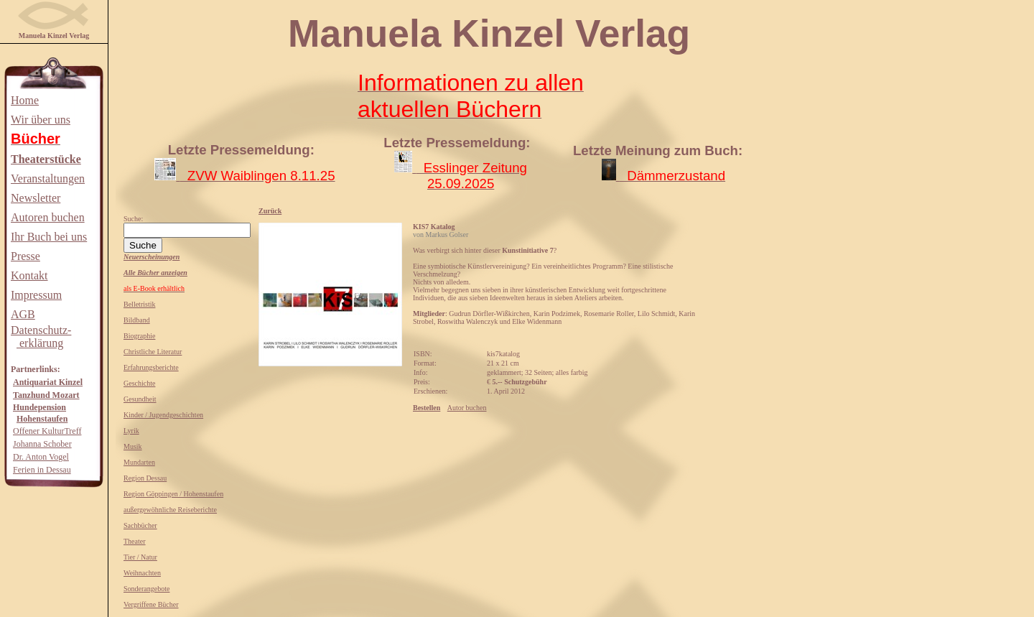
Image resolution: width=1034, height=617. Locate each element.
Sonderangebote (146, 589)
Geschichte (139, 383)
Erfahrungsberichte (151, 367)
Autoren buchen (48, 217)
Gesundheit (140, 399)
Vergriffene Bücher (151, 604)
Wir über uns (40, 119)
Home (25, 100)
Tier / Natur (140, 557)
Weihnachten (142, 573)
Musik (133, 446)
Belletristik (139, 304)
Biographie (139, 336)
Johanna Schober (42, 444)
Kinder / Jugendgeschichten (163, 415)
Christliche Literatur (153, 352)
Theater (135, 541)
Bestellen (426, 408)
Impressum (36, 295)
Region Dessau (145, 478)
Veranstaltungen (48, 178)
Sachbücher (140, 525)
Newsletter (35, 198)
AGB (23, 314)
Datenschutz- (41, 330)
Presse (25, 256)
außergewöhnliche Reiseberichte (170, 510)
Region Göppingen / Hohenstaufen (173, 494)
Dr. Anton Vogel (41, 457)
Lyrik (131, 431)
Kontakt (29, 275)
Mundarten (139, 462)
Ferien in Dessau (42, 470)
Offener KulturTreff (47, 431)
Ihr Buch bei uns (49, 237)
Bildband (137, 320)
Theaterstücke (46, 159)
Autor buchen (467, 408)
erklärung (40, 343)
